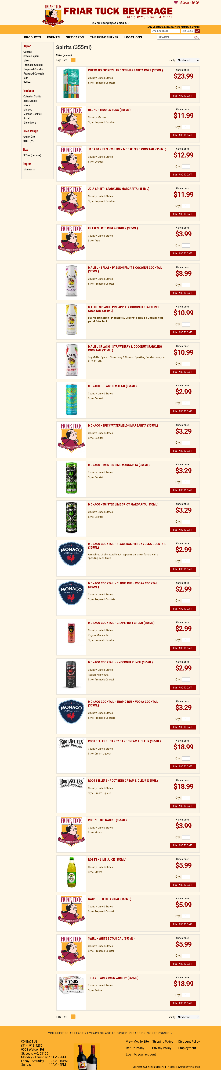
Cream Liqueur (31, 56)
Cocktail (27, 51)
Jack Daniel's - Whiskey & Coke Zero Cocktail (127, 149)
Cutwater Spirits (32, 96)
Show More (29, 122)
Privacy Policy (161, 1048)
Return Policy (135, 1048)
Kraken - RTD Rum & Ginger (113, 228)
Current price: (182, 69)
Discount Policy (189, 1041)
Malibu (26, 105)
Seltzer (27, 82)
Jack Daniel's (30, 100)
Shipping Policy (162, 1041)
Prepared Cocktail (33, 69)
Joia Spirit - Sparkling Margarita (118, 188)
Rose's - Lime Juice (107, 859)
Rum (25, 78)
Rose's (27, 118)
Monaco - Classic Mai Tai (112, 386)
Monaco (27, 109)
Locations (132, 37)
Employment (187, 1048)
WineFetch (194, 1066)
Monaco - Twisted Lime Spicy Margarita (123, 504)
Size (25, 149)
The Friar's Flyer (104, 37)
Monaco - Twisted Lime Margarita (119, 465)
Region (27, 164)
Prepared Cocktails (33, 73)
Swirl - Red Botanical (109, 899)
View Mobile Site (137, 1041)
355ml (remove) (32, 155)
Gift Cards (75, 37)
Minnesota (29, 169)
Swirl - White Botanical (111, 938)
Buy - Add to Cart (182, 95)
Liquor (27, 46)
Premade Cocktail (33, 65)
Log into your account (141, 1054)
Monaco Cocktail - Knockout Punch (120, 662)
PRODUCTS (31, 37)
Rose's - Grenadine (107, 820)
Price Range (30, 131)
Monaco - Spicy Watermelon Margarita (123, 425)
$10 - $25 (28, 141)
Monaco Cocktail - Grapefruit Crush (121, 623)
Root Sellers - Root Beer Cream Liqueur (123, 780)
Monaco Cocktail (32, 114)
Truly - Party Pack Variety (113, 978)
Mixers (27, 60)
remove (67, 55)
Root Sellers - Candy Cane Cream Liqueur (124, 741)
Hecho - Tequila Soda (109, 110)
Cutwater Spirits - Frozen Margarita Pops (125, 70)
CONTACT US (29, 1041)
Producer (28, 91)
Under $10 (29, 136)
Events (53, 37)
